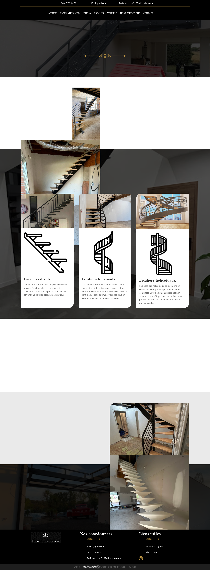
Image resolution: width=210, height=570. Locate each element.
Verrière (112, 13)
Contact (148, 13)
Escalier (99, 13)
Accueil (52, 13)
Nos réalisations (130, 13)
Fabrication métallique (74, 13)
